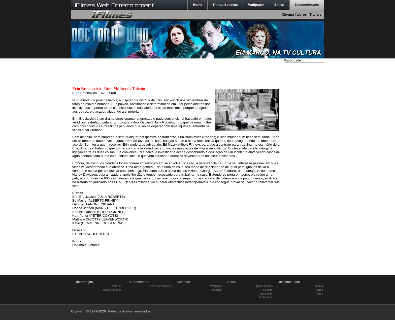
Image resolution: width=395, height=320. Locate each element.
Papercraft (216, 289)
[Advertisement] (304, 139)
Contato (268, 289)
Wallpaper (216, 285)
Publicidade (266, 297)
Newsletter (266, 293)
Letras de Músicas (161, 285)
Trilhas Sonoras (112, 289)
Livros (302, 14)
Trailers (315, 14)
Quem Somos (264, 285)
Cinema (288, 14)
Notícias (117, 285)
